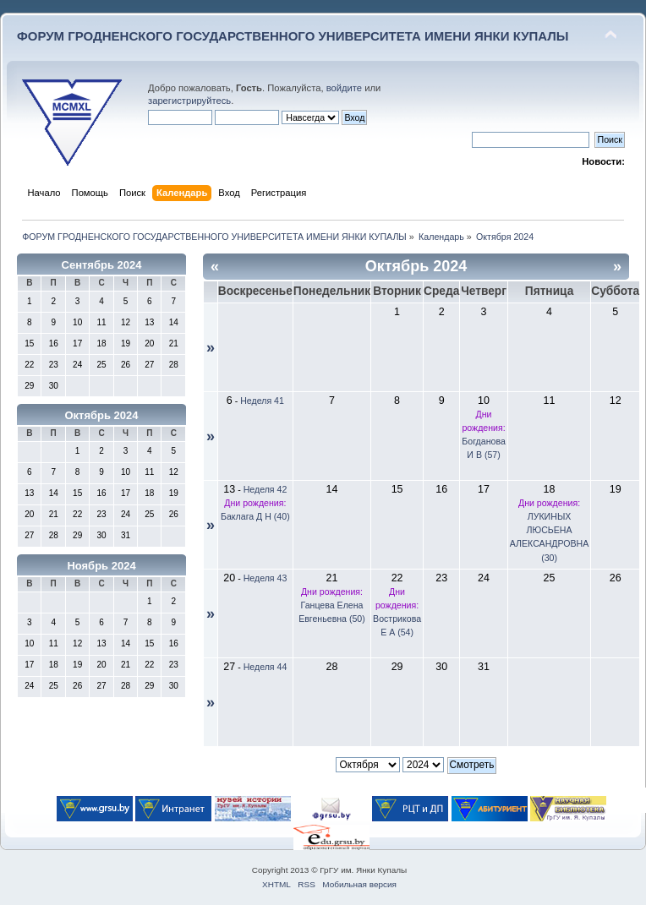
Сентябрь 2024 (102, 265)
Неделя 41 (262, 400)
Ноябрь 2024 (101, 565)
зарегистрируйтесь (189, 100)
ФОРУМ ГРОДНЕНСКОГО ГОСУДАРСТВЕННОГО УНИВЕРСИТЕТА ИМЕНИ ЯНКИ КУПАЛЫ (293, 36)
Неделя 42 (265, 489)
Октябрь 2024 (101, 415)
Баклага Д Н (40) (255, 516)
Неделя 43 (265, 578)
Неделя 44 (265, 667)
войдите (344, 88)
